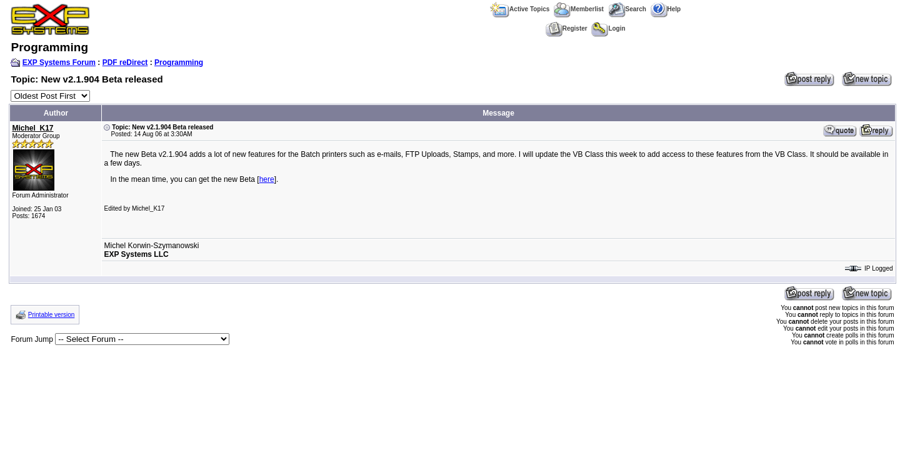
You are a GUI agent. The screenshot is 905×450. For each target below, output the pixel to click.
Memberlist (579, 9)
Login (608, 28)
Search (627, 9)
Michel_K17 (32, 128)
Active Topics (519, 9)
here (266, 179)
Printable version (51, 314)
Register (567, 28)
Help (666, 9)
